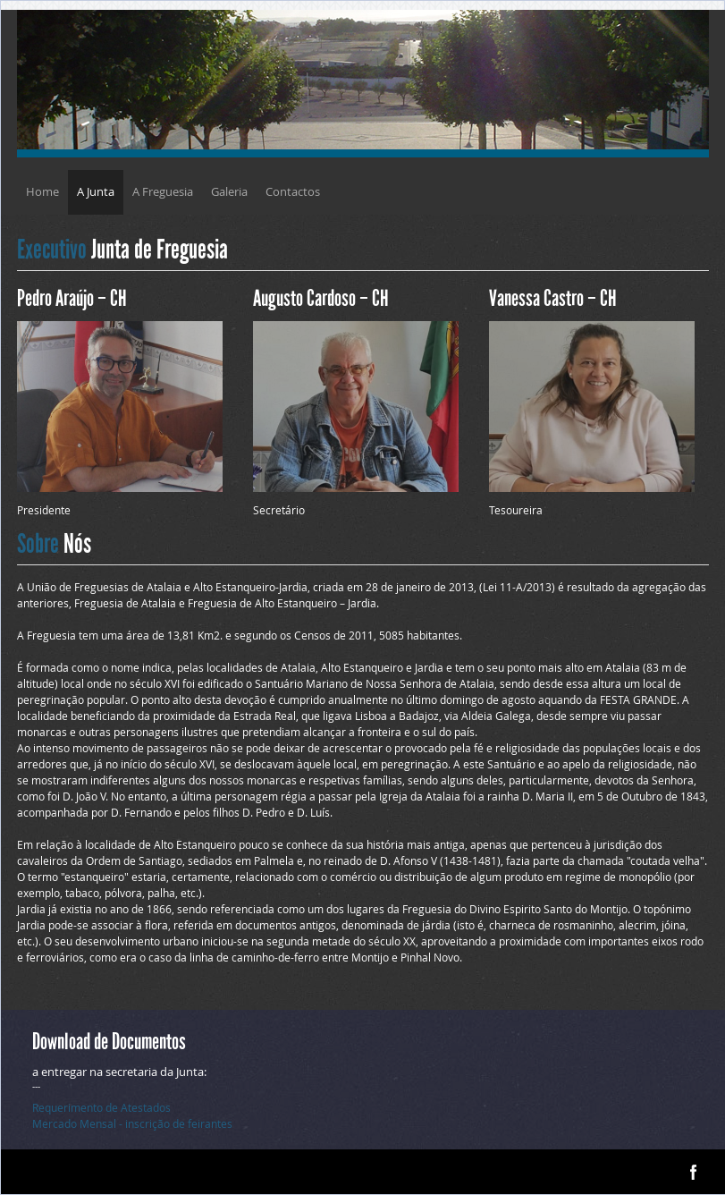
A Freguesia (162, 191)
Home (42, 191)
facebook (693, 1172)
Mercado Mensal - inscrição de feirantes (132, 1123)
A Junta (95, 191)
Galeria (229, 191)
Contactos (293, 191)
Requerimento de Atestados (101, 1107)
